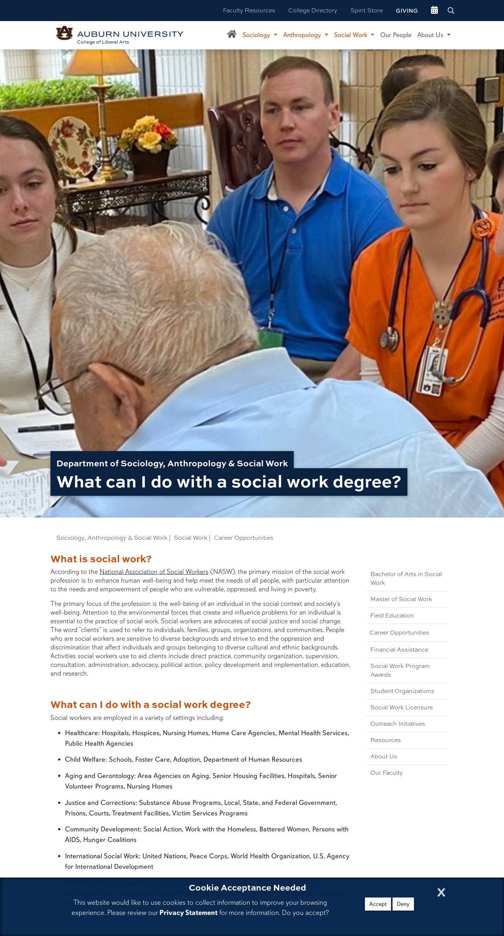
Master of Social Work (401, 599)
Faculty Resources (249, 10)
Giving (407, 11)
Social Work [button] (351, 35)
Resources (385, 740)
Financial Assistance (399, 649)
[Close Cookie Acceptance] (441, 890)
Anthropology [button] (303, 35)
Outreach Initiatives (397, 724)
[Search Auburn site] (451, 10)
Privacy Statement (188, 912)
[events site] (434, 10)
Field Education (392, 615)
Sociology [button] (257, 35)
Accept (378, 904)
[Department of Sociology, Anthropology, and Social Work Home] (232, 35)
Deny (403, 904)
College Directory (312, 10)
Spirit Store (366, 10)
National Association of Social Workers (153, 571)
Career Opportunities (399, 632)
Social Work (190, 538)
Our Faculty (386, 773)
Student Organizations (402, 691)
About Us (383, 756)
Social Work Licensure (401, 707)
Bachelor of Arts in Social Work (406, 578)
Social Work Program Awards (400, 670)
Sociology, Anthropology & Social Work (111, 538)
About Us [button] (431, 35)
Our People (395, 35)
